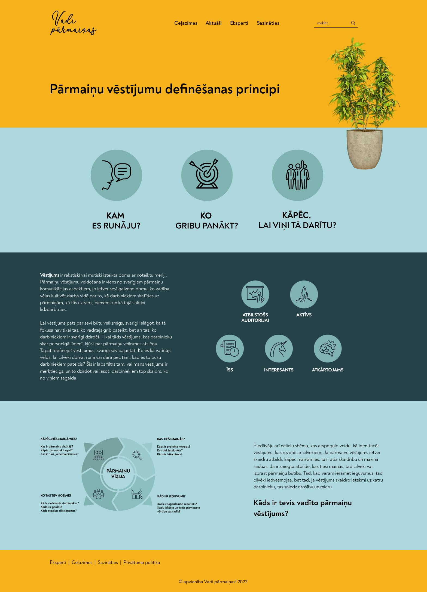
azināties (109, 562)
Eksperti (59, 562)
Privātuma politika (141, 562)
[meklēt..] (327, 23)
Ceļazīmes (82, 562)
